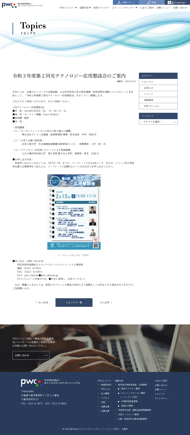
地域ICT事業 (127, 405)
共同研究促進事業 (129, 401)
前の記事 (41, 302)
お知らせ (147, 88)
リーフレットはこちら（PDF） (73, 255)
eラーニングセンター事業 (133, 392)
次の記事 (106, 302)
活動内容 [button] (84, 7)
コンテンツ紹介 (130, 396)
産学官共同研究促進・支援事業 (132, 384)
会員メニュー (163, 7)
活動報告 (147, 100)
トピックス (147, 81)
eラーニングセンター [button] (123, 7)
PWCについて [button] (67, 7)
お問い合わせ (180, 7)
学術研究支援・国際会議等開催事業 (134, 409)
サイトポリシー (162, 398)
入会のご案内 (147, 7)
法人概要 (105, 393)
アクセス (105, 397)
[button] (152, 2)
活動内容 (119, 380)
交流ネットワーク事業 (128, 414)
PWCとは (105, 388)
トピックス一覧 (74, 302)
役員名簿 (105, 406)
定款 (103, 402)
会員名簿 (105, 410)
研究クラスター (102, 7)
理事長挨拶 (106, 384)
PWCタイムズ (150, 106)
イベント (147, 94)
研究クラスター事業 (130, 388)
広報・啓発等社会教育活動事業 (132, 418)
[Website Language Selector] (177, 2)
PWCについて (104, 380)
